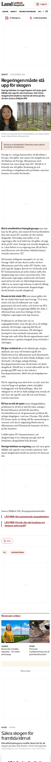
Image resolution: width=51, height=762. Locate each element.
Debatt (13, 12)
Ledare (5, 12)
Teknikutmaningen (27, 12)
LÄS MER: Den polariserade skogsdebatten (26, 516)
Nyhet (32, 646)
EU (5, 552)
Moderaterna (17, 552)
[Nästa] (43, 12)
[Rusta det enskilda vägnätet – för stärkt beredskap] (12, 632)
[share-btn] (7, 541)
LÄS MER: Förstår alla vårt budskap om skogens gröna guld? (24, 524)
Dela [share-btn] (7, 541)
